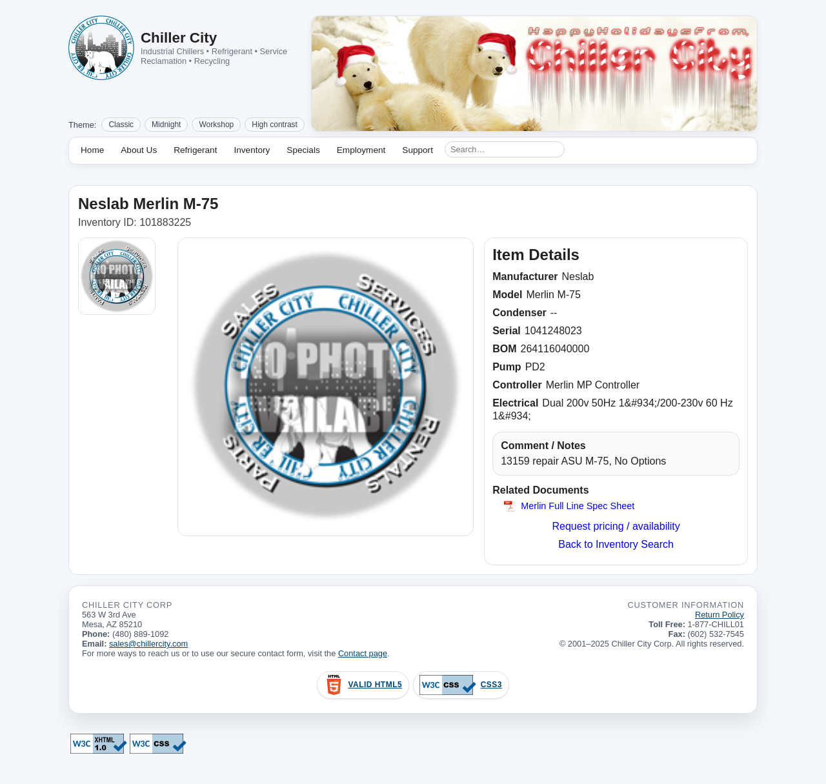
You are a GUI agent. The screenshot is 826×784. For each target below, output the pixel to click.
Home (92, 150)
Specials (303, 150)
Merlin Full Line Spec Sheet (577, 506)
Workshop (216, 124)
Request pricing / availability (616, 526)
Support (417, 150)
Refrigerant (195, 150)
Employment (361, 150)
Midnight (166, 124)
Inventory (252, 150)
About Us (139, 150)
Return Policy (719, 614)
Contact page (362, 653)
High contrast (274, 124)
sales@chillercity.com (148, 643)
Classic (121, 124)
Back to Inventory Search (616, 544)
